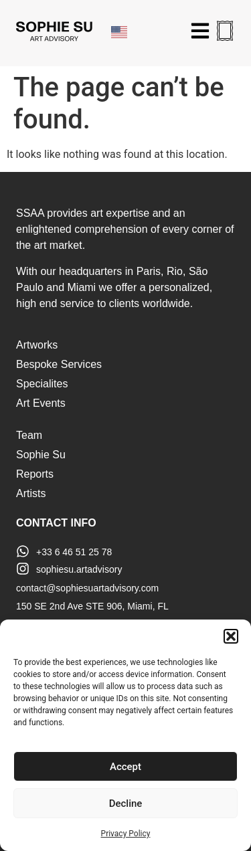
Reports (35, 474)
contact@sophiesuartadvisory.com (87, 588)
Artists (31, 493)
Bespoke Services (59, 364)
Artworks (37, 345)
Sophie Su (41, 454)
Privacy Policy (126, 833)
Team (29, 435)
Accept (125, 767)
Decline (126, 803)
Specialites (42, 383)
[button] (231, 636)
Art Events (41, 403)
